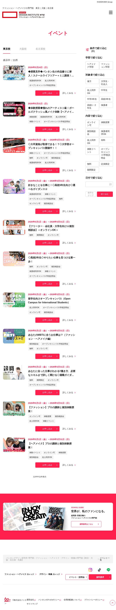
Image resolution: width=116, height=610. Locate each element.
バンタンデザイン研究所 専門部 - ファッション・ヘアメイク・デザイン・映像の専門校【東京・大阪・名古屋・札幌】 (49, 559)
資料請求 (103, 577)
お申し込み (50, 93)
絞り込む (105, 194)
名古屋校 (40, 49)
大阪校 (23, 49)
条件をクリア (91, 194)
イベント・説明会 (78, 577)
